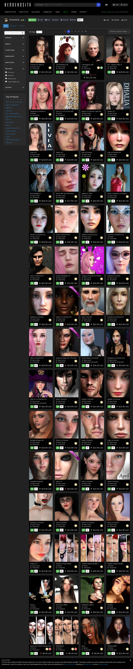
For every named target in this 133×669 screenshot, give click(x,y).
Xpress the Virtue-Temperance (40, 646)
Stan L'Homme (87, 317)
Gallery (55, 20)
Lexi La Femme (61, 522)
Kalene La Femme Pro (63, 317)
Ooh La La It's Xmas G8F (14, 102)
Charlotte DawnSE (36, 481)
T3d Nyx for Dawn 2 (37, 65)
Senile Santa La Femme (90, 358)
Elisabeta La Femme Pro (116, 358)
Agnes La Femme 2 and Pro (15, 116)
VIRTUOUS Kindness (13, 140)
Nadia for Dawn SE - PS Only (66, 358)
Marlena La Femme (37, 317)
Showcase (13, 26)
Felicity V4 (33, 564)
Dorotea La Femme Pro (115, 317)
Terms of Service (69, 664)
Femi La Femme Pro (63, 235)
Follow (32, 20)
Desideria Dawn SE (37, 440)
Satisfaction (60, 646)
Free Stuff (23, 12)
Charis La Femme (62, 440)
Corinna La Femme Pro (115, 235)
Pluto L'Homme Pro (37, 276)
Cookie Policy (88, 664)
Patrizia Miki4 (112, 646)
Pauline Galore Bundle (115, 564)
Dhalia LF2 (111, 111)
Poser (73, 12)
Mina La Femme (113, 522)
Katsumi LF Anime (113, 276)
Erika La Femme (113, 440)
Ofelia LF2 (9, 108)
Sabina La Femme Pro (89, 235)
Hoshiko (110, 605)
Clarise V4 (9, 142)
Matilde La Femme (113, 399)
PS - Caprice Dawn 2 (12, 113)
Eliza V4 (8, 125)
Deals (65, 12)
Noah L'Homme (87, 440)
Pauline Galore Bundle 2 (90, 564)
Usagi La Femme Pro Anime (91, 276)
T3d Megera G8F (88, 65)
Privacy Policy (103, 664)
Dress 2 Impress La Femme (117, 193)
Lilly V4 (8, 119)
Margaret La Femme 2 (38, 111)
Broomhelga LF (35, 193)
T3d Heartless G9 (62, 65)
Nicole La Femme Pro (13, 128)
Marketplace (10, 12)
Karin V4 (59, 481)
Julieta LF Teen (11, 131)
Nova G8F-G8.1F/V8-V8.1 (65, 193)
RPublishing (87, 362)
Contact (83, 12)
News (57, 12)
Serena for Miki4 (61, 605)
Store (47, 20)
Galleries (35, 12)
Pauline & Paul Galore (63, 564)
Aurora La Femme (88, 522)
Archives (22, 26)
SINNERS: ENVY (88, 605)
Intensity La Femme (37, 522)
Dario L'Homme (61, 399)
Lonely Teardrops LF (63, 276)
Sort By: (118, 31)
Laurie (8, 137)
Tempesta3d (35, 68)
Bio (80, 20)
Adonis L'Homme (88, 399)
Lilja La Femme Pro (37, 358)
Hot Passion (10, 122)
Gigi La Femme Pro (12, 105)
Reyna (32, 605)
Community (47, 12)
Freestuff (64, 20)
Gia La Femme (10, 134)
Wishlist (73, 20)
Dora (83, 646)
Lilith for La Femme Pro (38, 399)
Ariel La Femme (87, 481)
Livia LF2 (9, 111)
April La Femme (112, 481)
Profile (40, 20)
